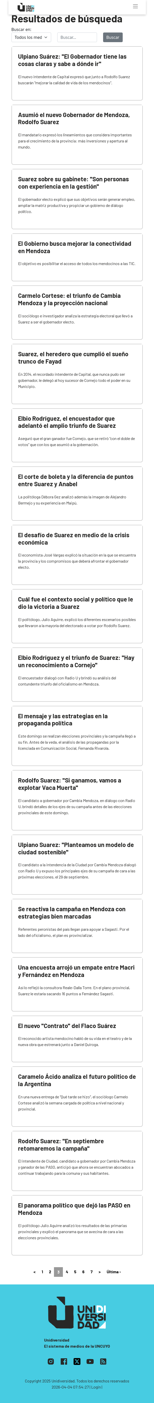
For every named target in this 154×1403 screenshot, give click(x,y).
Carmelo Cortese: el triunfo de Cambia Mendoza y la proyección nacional (69, 299)
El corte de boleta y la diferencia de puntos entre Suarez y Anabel (75, 480)
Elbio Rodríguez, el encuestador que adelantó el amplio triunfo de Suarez (67, 422)
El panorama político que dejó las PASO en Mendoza (74, 1208)
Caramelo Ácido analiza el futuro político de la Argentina (77, 1080)
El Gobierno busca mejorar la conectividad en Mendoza (74, 247)
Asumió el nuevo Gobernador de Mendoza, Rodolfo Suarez (74, 118)
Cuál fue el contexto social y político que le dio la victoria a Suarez (75, 602)
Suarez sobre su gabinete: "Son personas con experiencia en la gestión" (73, 182)
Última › (114, 1271)
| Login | (96, 1386)
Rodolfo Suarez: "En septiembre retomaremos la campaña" (61, 1144)
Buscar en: (21, 29)
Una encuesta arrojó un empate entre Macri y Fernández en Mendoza (76, 971)
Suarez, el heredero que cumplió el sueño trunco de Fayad (73, 357)
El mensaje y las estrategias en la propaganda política (63, 719)
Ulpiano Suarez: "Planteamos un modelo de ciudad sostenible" (76, 848)
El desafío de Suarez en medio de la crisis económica (73, 538)
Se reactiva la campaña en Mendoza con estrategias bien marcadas (71, 912)
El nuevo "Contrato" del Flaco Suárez (67, 1025)
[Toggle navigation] (135, 6)
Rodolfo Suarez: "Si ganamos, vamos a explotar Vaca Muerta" (69, 783)
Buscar (112, 37)
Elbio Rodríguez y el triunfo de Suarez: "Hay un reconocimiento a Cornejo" (76, 661)
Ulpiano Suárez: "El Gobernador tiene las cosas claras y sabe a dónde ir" (72, 60)
